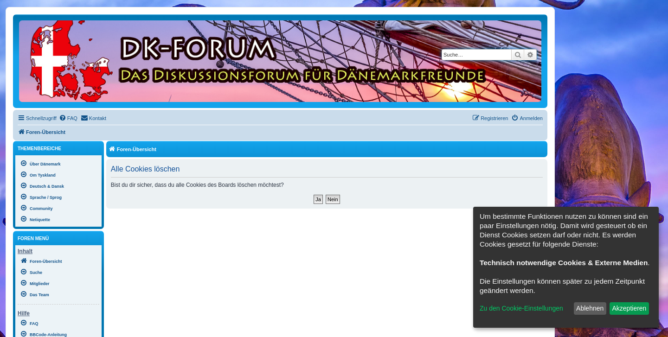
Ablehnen (590, 308)
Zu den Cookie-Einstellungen (521, 308)
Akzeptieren (629, 308)
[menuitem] (68, 118)
